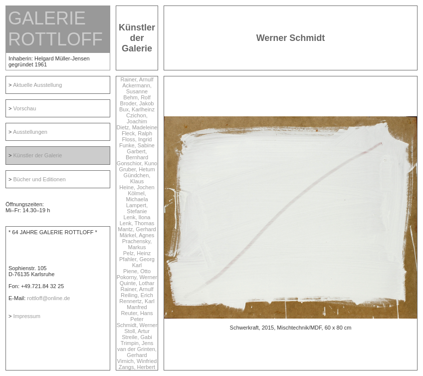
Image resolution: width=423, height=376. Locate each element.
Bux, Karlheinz (137, 109)
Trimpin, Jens (137, 343)
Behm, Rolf (136, 97)
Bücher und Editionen (39, 179)
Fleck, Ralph (137, 133)
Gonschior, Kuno (137, 163)
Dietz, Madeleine (137, 127)
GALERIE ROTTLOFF (55, 28)
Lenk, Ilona (137, 217)
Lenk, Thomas (137, 223)
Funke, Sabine (137, 145)
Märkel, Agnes (137, 235)
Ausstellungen (30, 132)
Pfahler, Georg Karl (137, 262)
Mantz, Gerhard (137, 229)
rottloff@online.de (48, 298)
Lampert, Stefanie (137, 208)
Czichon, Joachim (137, 118)
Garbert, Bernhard (137, 154)
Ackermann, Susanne (137, 88)
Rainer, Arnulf (136, 79)
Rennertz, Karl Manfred (136, 304)
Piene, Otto (137, 271)
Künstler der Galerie (37, 155)
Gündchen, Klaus (137, 178)
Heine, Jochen (136, 187)
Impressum (26, 316)
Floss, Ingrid (137, 139)
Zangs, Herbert (137, 367)
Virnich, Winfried (137, 361)
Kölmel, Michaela (137, 196)
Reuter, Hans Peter (137, 316)
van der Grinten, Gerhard (137, 352)
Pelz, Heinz (137, 253)
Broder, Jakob (137, 103)
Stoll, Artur (137, 331)
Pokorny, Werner (137, 277)
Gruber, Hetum (137, 169)
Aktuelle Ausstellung (37, 85)
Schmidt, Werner (137, 325)
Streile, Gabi (137, 337)
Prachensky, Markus (137, 244)
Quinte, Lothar (137, 283)
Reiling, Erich (137, 295)
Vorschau (24, 108)
